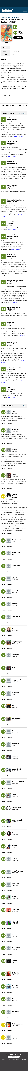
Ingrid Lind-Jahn (11, 187)
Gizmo (14, 474)
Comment (9, 423)
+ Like (3, 423)
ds (13, 998)
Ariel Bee (9, 223)
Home (3, 1059)
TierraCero (15, 1011)
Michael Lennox (11, 119)
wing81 (14, 578)
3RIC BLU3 (15, 884)
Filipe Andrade (15, 51)
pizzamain (15, 1036)
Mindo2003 (16, 565)
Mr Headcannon (17, 1024)
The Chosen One (17, 539)
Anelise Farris (11, 324)
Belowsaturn (16, 807)
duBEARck (15, 909)
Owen (14, 794)
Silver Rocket (16, 718)
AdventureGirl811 (18, 782)
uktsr (13, 411)
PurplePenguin (17, 641)
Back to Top (22, 113)
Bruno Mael (16, 590)
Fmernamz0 (16, 616)
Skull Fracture (16, 833)
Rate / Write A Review (8, 105)
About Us (9, 1059)
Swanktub (15, 743)
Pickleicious (16, 934)
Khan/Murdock (17, 871)
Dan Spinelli (10, 389)
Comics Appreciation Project (16, 496)
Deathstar (15, 654)
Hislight (14, 449)
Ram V (12, 47)
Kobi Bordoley (11, 309)
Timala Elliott (10, 369)
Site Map (24, 1059)
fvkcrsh (14, 845)
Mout (14, 896)
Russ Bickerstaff (11, 282)
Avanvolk (15, 429)
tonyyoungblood (17, 680)
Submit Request (22, 105)
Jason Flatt (10, 344)
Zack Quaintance (12, 236)
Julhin (14, 667)
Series (6, 42)
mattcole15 (16, 692)
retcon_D (15, 756)
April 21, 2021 (16, 17)
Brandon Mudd (11, 201)
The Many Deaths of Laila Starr (12, 20)
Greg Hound (16, 629)
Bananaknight (17, 769)
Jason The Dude (17, 820)
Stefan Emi (15, 973)
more (12, 95)
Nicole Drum (10, 143)
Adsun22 (15, 985)
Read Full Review (18, 136)
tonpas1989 (16, 552)
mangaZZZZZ (16, 603)
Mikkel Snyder (11, 256)
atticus (14, 858)
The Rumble (16, 947)
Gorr (13, 731)
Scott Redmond (11, 163)
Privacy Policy (16, 1059)
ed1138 (14, 705)
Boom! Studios (5, 17)
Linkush (14, 960)
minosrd (15, 922)
